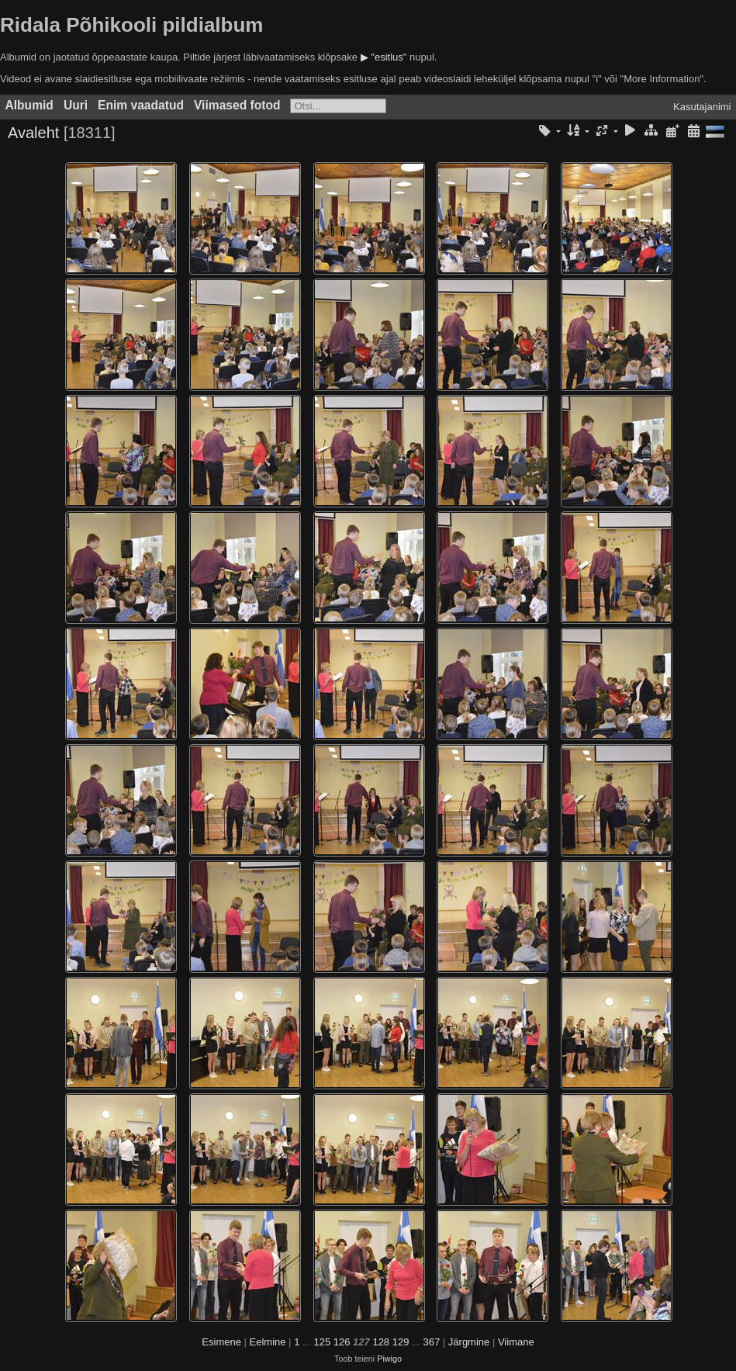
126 (342, 1342)
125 (321, 1342)
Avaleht (33, 132)
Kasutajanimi (702, 107)
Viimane (516, 1342)
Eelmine (268, 1342)
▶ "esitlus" (384, 57)
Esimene (221, 1342)
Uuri (76, 105)
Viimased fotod (237, 105)
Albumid (29, 105)
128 (380, 1342)
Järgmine (468, 1342)
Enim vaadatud (141, 105)
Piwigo (389, 1358)
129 (400, 1342)
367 (432, 1342)
